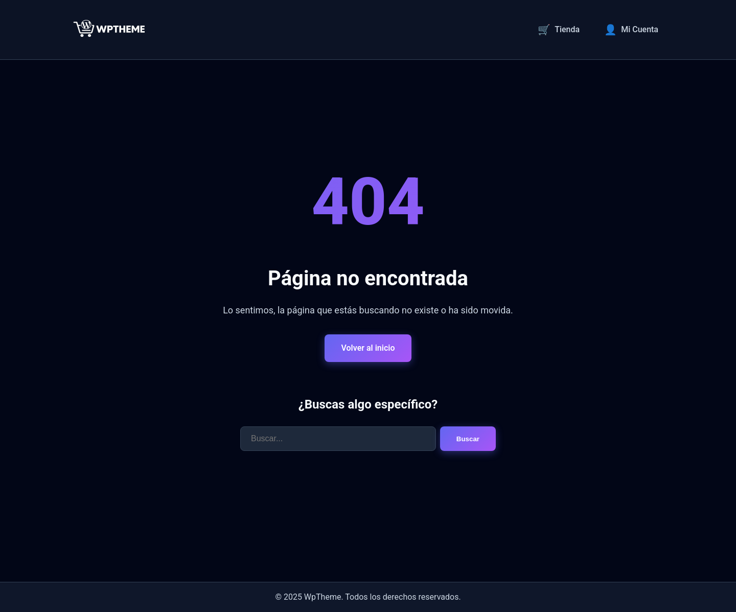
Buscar (467, 439)
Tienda (559, 29)
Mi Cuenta (631, 29)
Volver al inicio (368, 348)
